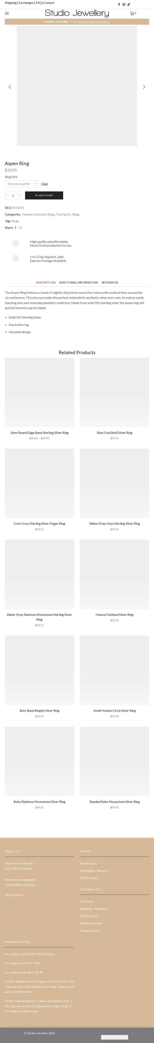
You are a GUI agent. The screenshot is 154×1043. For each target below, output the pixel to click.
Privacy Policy (90, 930)
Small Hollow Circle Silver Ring (115, 710)
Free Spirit (63, 214)
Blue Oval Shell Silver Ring (114, 432)
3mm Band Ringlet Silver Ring (39, 710)
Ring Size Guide (90, 923)
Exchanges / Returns (94, 870)
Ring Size (11, 177)
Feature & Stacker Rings (38, 214)
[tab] (45, 282)
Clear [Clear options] (44, 183)
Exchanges (26, 2)
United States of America (94, 21)
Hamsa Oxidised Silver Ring (115, 614)
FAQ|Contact (14, 895)
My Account (88, 863)
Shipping (11, 2)
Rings (76, 214)
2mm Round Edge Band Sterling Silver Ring (39, 432)
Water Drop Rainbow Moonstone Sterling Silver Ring (39, 617)
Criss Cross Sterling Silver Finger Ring (39, 523)
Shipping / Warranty (93, 908)
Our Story (86, 901)
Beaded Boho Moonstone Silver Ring (115, 801)
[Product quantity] (12, 195)
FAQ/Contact (45, 2)
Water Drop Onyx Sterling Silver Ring (114, 523)
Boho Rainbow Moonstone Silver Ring (39, 801)
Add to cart (45, 195)
